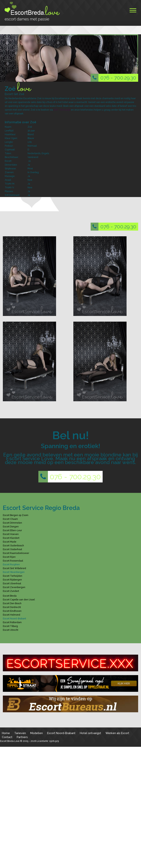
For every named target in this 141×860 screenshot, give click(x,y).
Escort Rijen (9, 557)
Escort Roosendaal (13, 560)
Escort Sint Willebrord (14, 568)
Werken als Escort (117, 733)
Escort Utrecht (10, 630)
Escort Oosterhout (12, 549)
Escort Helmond (11, 614)
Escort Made (9, 541)
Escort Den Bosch (12, 603)
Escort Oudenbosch (13, 545)
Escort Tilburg (10, 626)
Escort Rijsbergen (12, 579)
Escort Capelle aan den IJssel (19, 599)
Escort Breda (10, 596)
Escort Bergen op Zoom (15, 515)
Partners (22, 737)
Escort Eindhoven (12, 611)
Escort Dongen (11, 526)
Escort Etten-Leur (12, 530)
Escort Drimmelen (12, 522)
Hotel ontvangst (90, 733)
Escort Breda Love (10, 741)
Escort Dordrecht (12, 607)
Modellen (36, 733)
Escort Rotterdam (12, 622)
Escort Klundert (11, 538)
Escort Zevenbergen (14, 587)
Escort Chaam (10, 519)
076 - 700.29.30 (113, 78)
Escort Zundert (11, 591)
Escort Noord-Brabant (61, 733)
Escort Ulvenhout (12, 583)
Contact (7, 737)
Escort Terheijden (12, 576)
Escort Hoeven (11, 534)
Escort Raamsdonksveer (16, 553)
